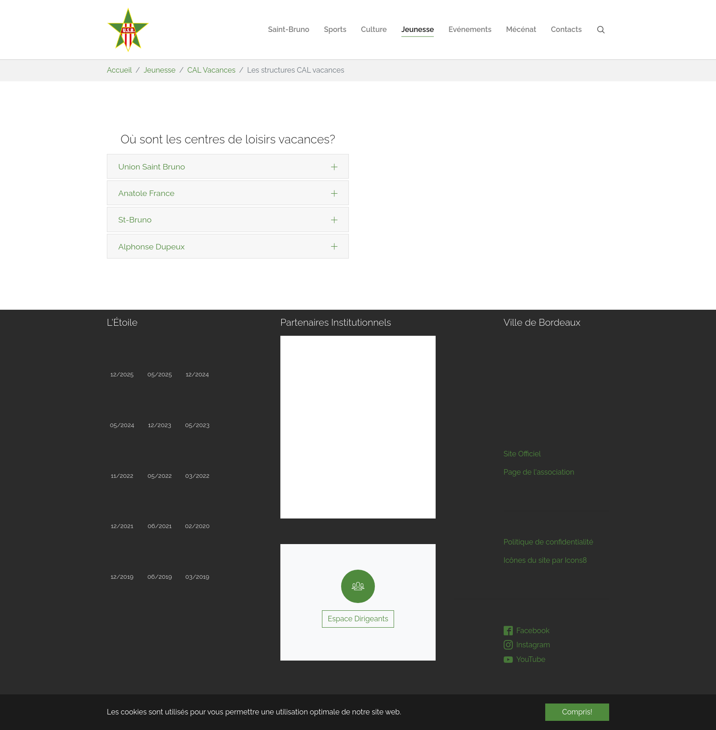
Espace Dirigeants (358, 618)
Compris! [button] (577, 712)
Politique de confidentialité (548, 436)
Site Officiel (522, 348)
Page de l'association (539, 366)
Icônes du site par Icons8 (545, 454)
